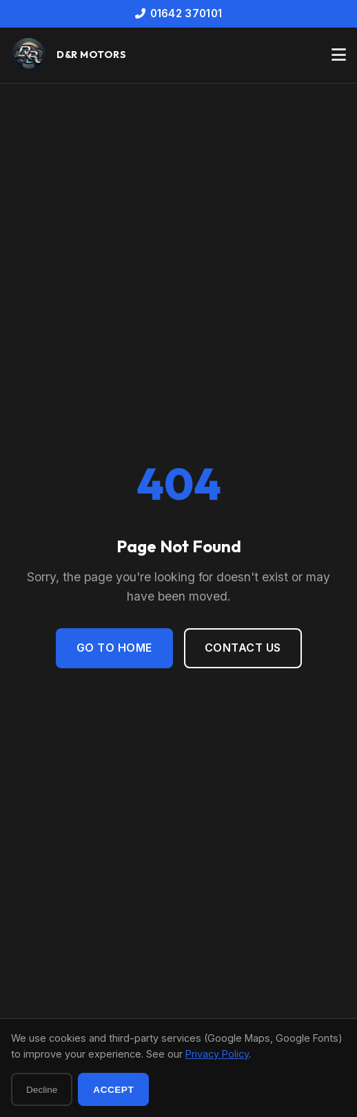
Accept (113, 1090)
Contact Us (243, 647)
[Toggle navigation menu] (339, 55)
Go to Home (114, 647)
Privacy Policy (217, 1054)
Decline (41, 1090)
